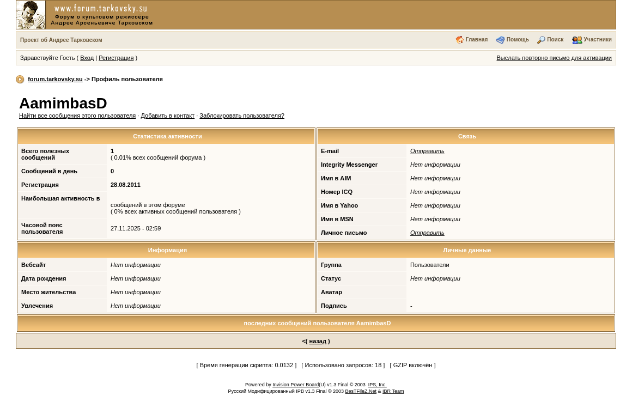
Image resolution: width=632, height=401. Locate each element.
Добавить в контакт (168, 115)
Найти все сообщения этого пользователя (77, 115)
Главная (477, 39)
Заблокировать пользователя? (241, 115)
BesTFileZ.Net (361, 391)
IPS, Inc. (377, 384)
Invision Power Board (295, 384)
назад (317, 341)
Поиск (555, 39)
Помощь (518, 39)
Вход (87, 57)
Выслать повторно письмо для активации (554, 57)
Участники (598, 39)
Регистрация (116, 57)
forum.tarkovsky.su (55, 79)
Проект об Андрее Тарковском (61, 40)
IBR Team (393, 391)
